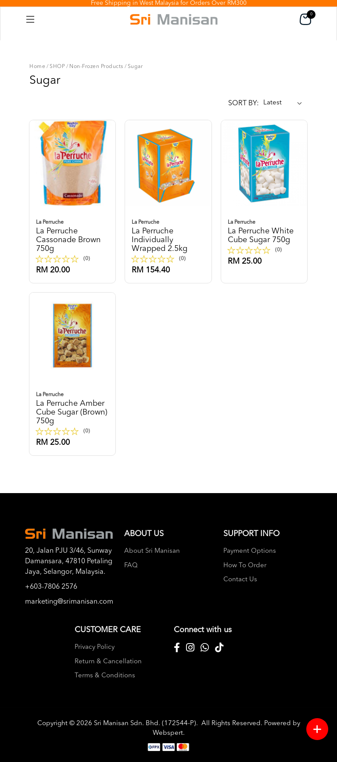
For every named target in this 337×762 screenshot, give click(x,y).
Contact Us (240, 579)
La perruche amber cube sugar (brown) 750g (72, 407)
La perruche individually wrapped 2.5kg (168, 235)
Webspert (168, 733)
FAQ (131, 565)
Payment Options (249, 551)
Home (37, 66)
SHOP (57, 66)
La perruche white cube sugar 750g (264, 231)
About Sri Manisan (152, 551)
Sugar (135, 66)
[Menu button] (317, 729)
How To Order (244, 565)
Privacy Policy (95, 647)
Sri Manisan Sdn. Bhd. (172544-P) (145, 723)
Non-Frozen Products (96, 66)
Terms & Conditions (105, 676)
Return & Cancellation (108, 661)
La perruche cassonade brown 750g (72, 235)
